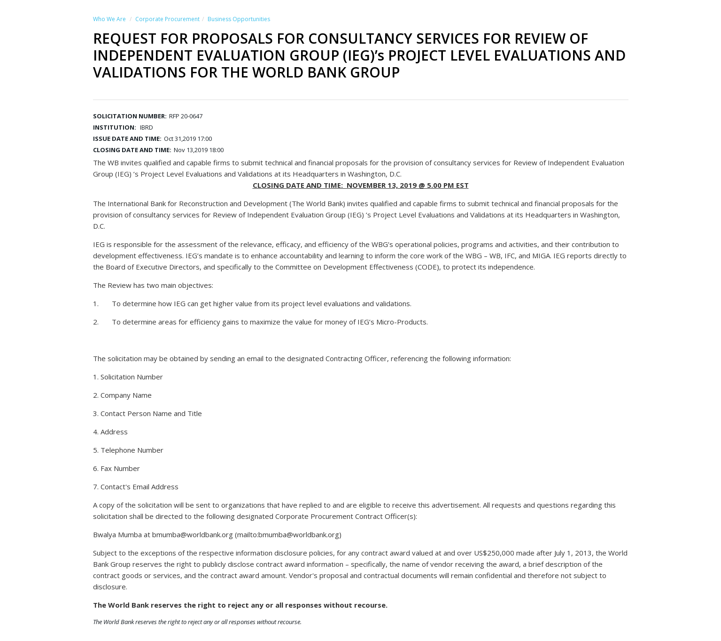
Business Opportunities (239, 19)
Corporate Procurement (167, 19)
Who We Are (109, 19)
